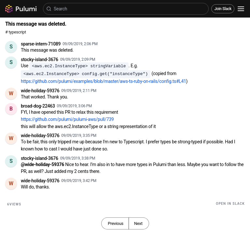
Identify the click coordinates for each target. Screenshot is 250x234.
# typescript (15, 32)
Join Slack (222, 8)
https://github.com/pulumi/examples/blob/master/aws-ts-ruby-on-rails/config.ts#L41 (103, 81)
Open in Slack (230, 203)
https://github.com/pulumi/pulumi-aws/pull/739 (67, 119)
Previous (115, 223)
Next (138, 223)
